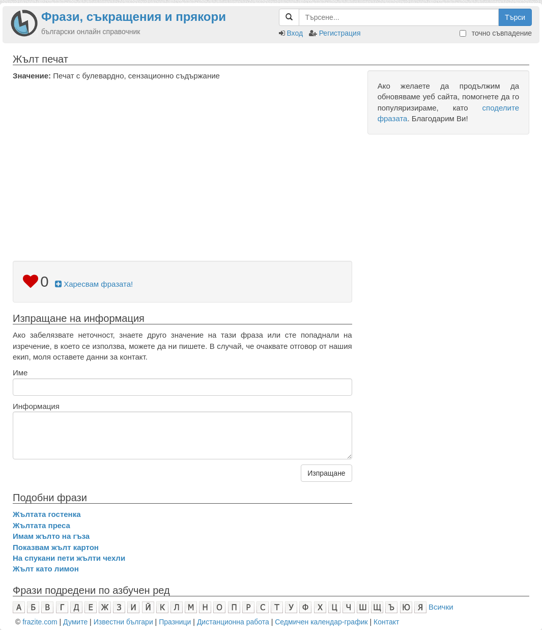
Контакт (386, 622)
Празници (175, 622)
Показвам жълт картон (56, 547)
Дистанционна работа (233, 622)
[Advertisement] (182, 157)
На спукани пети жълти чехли (69, 558)
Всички (441, 606)
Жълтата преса (41, 525)
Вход (295, 33)
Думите (75, 622)
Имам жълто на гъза (51, 536)
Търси (515, 17)
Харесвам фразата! (94, 284)
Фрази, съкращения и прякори (133, 16)
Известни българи (123, 622)
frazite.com (39, 622)
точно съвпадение (496, 33)
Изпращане (326, 473)
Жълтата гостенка (47, 514)
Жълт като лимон (46, 568)
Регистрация (340, 33)
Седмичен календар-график (321, 622)
